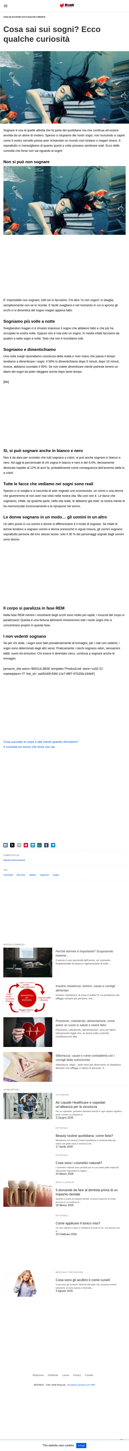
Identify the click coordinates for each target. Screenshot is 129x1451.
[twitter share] (12, 845)
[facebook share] (5, 845)
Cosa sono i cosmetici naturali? (79, 1163)
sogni (56, 874)
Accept (81, 1445)
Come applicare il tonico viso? (78, 1223)
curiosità (8, 874)
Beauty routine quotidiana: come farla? (84, 1136)
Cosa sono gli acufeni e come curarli (83, 1280)
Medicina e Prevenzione (69, 1272)
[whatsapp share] (39, 845)
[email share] (19, 845)
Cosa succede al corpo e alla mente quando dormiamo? (40, 742)
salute (32, 874)
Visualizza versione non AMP (81, 1385)
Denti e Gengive (65, 1182)
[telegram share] (53, 845)
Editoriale (62, 1128)
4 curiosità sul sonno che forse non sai (29, 747)
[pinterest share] (26, 845)
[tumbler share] (46, 845)
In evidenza (62, 1095)
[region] (64, 267)
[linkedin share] (33, 845)
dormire (21, 874)
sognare (44, 874)
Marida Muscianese (14, 860)
